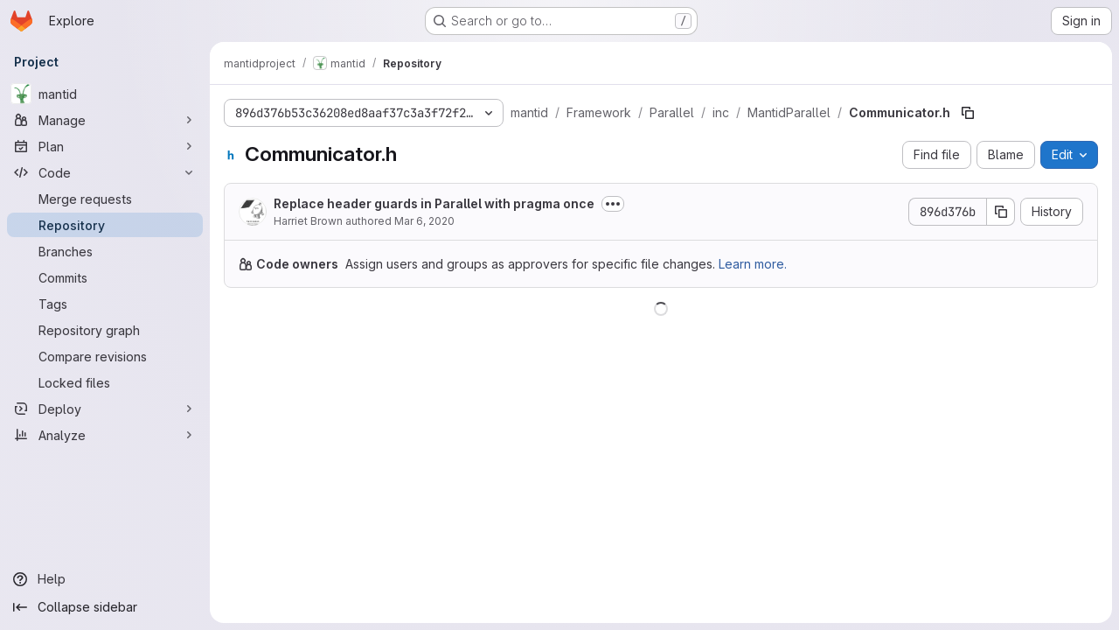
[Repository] (105, 225)
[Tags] (105, 303)
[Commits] (105, 277)
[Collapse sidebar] (105, 607)
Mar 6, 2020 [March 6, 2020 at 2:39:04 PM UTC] (424, 221)
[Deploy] (105, 408)
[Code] (105, 172)
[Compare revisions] (105, 356)
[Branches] (105, 251)
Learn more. (753, 263)
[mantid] (105, 93)
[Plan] (105, 146)
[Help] (105, 579)
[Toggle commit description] (612, 204)
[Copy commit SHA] (1001, 212)
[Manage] (105, 120)
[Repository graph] (105, 330)
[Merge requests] (105, 198)
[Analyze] (105, 435)
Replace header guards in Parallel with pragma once (434, 203)
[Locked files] (105, 382)
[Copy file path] (968, 113)
